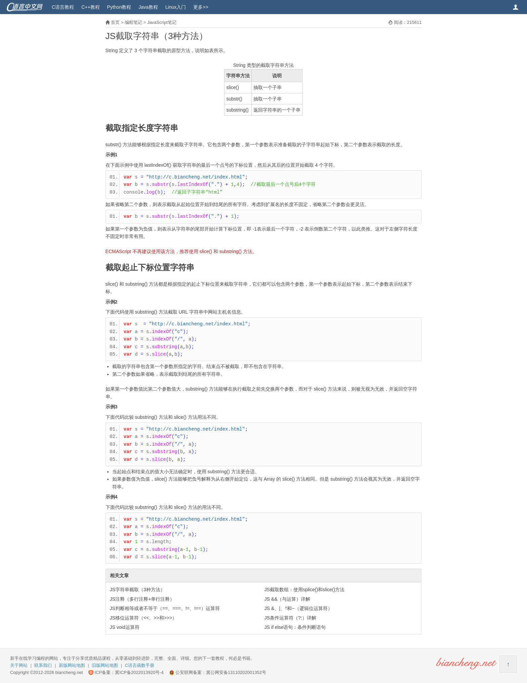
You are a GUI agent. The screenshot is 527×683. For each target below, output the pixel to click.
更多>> (200, 7)
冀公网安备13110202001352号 (236, 672)
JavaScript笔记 (161, 22)
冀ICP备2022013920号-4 (139, 672)
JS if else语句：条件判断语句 (295, 627)
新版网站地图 (72, 665)
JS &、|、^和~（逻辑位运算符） (298, 608)
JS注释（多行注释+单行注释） (142, 599)
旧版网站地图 (105, 665)
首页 (115, 22)
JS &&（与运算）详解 (288, 599)
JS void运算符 (124, 627)
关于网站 (19, 665)
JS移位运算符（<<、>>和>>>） (143, 617)
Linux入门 (175, 7)
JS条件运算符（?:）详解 (290, 617)
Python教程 (119, 7)
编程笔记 (133, 22)
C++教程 (90, 7)
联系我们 (43, 665)
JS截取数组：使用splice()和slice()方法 (305, 589)
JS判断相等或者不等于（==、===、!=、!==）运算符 (165, 608)
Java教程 (148, 7)
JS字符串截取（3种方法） (137, 589)
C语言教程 (63, 7)
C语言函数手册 (139, 665)
